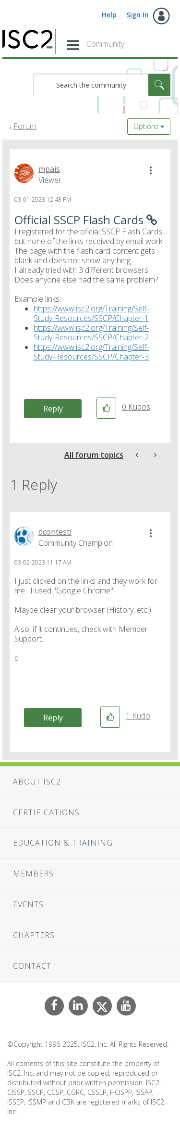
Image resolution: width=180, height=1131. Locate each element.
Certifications (46, 812)
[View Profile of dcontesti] (55, 532)
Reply (53, 408)
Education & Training (63, 842)
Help (109, 14)
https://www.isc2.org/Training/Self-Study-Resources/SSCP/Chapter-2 (91, 332)
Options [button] (145, 126)
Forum (24, 126)
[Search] (102, 85)
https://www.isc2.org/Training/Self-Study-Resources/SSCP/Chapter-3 (91, 352)
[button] (151, 170)
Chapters (34, 935)
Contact (32, 966)
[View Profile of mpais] (49, 169)
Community (105, 44)
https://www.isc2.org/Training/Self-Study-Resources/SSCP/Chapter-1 (91, 313)
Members (33, 873)
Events (28, 904)
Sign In (137, 14)
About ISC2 (37, 781)
